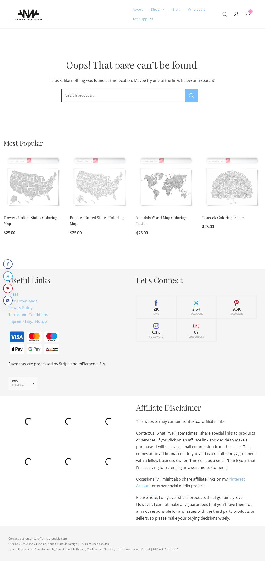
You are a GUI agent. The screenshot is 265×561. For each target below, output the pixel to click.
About (138, 9)
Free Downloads (22, 301)
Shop (155, 9)
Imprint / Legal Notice (27, 321)
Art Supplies (143, 19)
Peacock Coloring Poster (223, 217)
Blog (176, 9)
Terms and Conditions (28, 314)
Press (13, 294)
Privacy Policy (20, 307)
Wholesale (197, 9)
